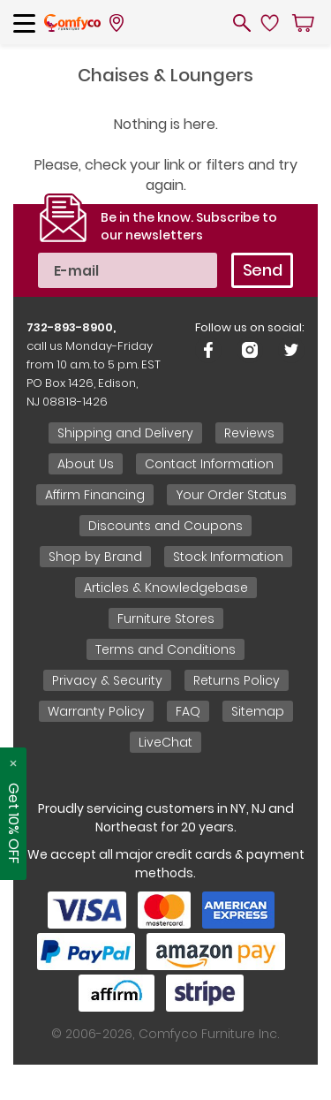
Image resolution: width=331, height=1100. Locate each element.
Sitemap (257, 711)
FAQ (188, 711)
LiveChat (165, 742)
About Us (85, 464)
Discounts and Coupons (165, 526)
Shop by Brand (95, 556)
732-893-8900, (71, 327)
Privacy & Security (107, 680)
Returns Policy (236, 680)
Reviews (249, 433)
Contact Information (209, 464)
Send (262, 270)
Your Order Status (231, 495)
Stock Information (228, 556)
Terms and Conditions (165, 649)
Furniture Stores (165, 618)
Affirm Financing (95, 495)
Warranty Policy (96, 711)
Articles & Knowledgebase (166, 587)
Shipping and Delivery (125, 433)
